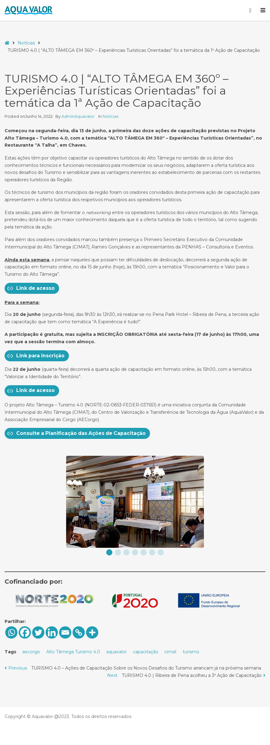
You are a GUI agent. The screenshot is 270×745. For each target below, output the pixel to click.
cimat (170, 652)
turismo (191, 652)
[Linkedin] (52, 632)
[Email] (65, 632)
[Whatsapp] (11, 632)
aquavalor (116, 652)
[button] (109, 552)
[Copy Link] (79, 632)
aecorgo (31, 652)
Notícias (26, 43)
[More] (92, 632)
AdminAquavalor (79, 116)
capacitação (145, 652)
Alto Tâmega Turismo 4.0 (73, 652)
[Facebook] (25, 632)
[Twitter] (38, 632)
